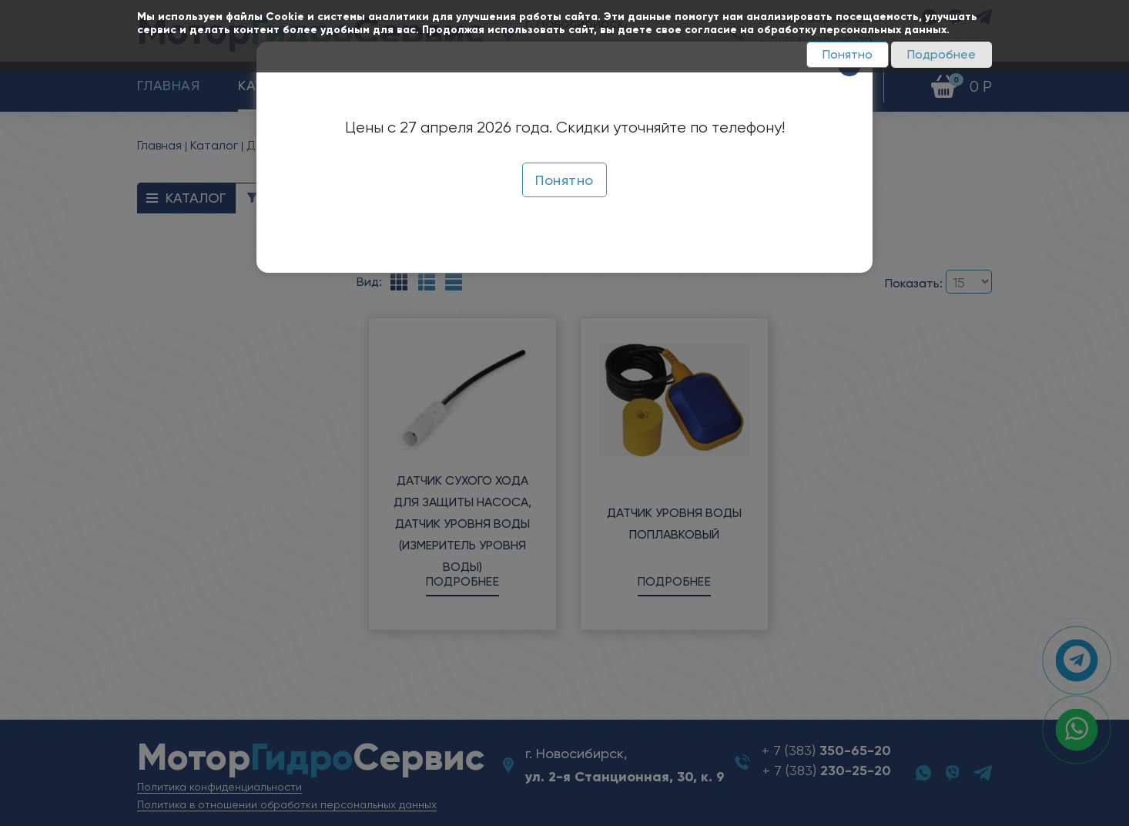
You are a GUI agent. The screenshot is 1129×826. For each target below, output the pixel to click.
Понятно (847, 54)
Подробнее (941, 54)
